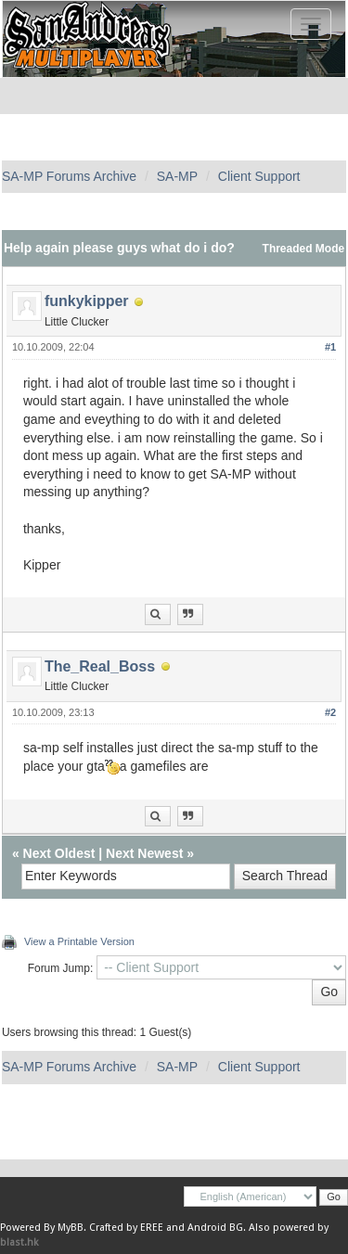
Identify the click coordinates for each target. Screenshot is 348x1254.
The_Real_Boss (100, 666)
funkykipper (87, 301)
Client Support (259, 176)
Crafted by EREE (126, 1228)
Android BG (215, 1228)
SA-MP (177, 176)
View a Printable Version (79, 941)
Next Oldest (59, 853)
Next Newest (144, 853)
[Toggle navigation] (310, 24)
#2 (330, 712)
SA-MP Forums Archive (69, 176)
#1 (330, 346)
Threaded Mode (304, 248)
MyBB (71, 1228)
